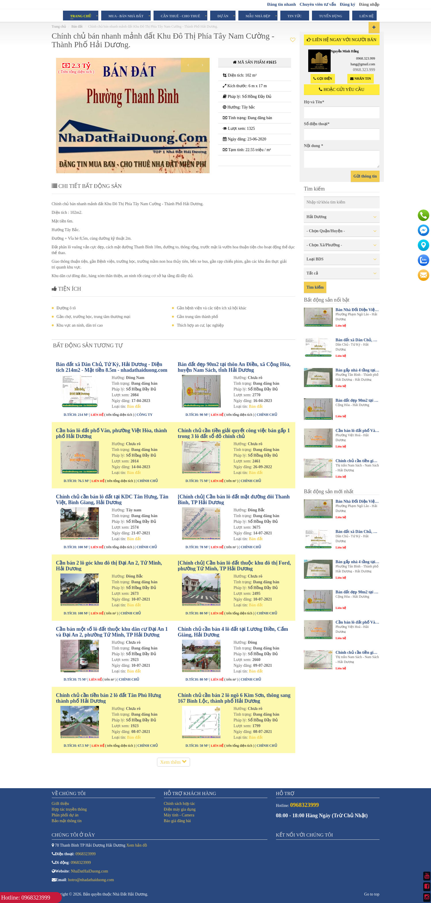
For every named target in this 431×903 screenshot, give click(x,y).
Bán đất (77, 26)
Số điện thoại (317, 124)
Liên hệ (366, 16)
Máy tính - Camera (179, 815)
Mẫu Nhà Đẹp (258, 16)
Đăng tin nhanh (281, 4)
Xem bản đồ (137, 845)
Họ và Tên (314, 102)
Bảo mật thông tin (67, 821)
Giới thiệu (60, 803)
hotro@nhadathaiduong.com (91, 880)
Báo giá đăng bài (177, 821)
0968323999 (86, 854)
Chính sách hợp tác (179, 803)
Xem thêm (173, 767)
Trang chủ (59, 26)
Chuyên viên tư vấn (318, 4)
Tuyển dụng (330, 16)
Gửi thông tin (365, 176)
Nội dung (313, 146)
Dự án (222, 16)
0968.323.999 (365, 58)
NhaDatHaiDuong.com (89, 871)
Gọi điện (322, 79)
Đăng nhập (369, 4)
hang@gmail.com (362, 64)
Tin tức (295, 16)
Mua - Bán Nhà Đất (125, 16)
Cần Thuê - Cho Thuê (180, 16)
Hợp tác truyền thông (69, 809)
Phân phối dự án (65, 815)
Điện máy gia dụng (180, 809)
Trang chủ (80, 16)
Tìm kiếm (315, 287)
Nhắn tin (360, 79)
